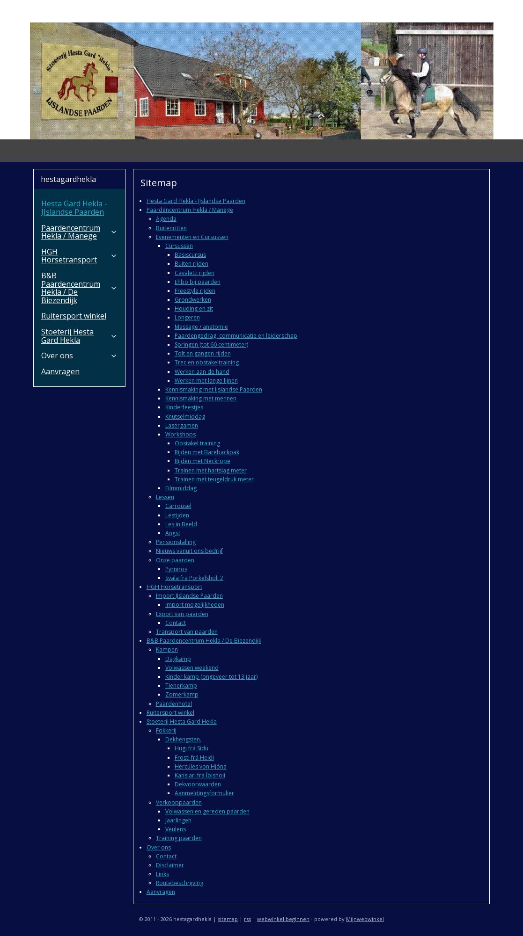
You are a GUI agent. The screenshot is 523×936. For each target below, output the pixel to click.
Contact (175, 623)
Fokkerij (165, 730)
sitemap (228, 918)
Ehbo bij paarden (197, 282)
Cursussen (178, 246)
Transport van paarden (186, 632)
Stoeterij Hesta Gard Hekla (181, 722)
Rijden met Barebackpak (206, 452)
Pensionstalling (175, 542)
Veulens (175, 829)
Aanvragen (160, 892)
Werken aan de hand (201, 372)
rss (247, 918)
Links (162, 874)
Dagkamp (178, 659)
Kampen (166, 649)
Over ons (158, 847)
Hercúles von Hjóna (200, 766)
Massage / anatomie (201, 327)
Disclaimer (169, 865)
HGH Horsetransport (174, 587)
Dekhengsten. (183, 739)
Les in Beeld (181, 524)
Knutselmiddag (185, 417)
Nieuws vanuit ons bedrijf (188, 551)
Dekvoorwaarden (197, 784)
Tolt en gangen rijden (202, 353)
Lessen (164, 497)
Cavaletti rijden (194, 273)
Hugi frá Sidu (191, 748)
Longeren (186, 317)
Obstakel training (197, 443)
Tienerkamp (181, 685)
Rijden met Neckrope (202, 461)
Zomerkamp (181, 694)
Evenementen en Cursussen (191, 237)
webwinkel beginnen (283, 918)
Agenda (165, 219)
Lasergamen (181, 425)
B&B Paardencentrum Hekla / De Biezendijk (203, 641)
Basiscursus (190, 255)
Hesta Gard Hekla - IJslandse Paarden (195, 201)
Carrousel (178, 506)
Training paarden (178, 838)
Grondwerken (192, 300)
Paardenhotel (173, 704)
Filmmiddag (180, 488)
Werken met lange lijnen (205, 381)
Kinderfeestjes (184, 407)
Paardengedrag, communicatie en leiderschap (235, 336)
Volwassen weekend (191, 668)
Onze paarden (174, 560)
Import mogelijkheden (194, 605)
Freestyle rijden (194, 291)
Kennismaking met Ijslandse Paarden (213, 389)
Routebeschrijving (179, 883)
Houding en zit (193, 308)
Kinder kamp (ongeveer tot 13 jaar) (211, 677)
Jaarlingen (178, 820)
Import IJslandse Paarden (188, 596)
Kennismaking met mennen (200, 398)
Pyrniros (176, 569)
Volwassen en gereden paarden (207, 811)
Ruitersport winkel (170, 713)
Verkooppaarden (178, 802)
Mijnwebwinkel (365, 918)
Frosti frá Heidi (194, 758)
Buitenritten (170, 228)
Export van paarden (181, 614)
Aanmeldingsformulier (204, 793)
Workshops (180, 434)
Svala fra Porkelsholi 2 (194, 578)
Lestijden (177, 515)
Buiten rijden (191, 264)
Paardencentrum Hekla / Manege (189, 210)
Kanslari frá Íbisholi (199, 775)
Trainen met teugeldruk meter (213, 479)
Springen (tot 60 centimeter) (211, 344)
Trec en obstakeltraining (206, 362)
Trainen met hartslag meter (210, 470)
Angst (172, 533)
